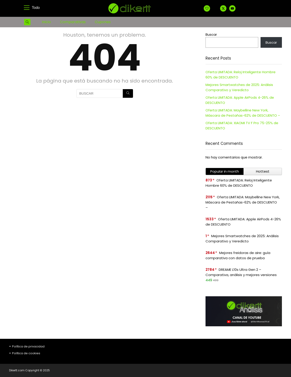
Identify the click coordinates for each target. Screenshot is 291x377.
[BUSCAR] (128, 93)
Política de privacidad (28, 346)
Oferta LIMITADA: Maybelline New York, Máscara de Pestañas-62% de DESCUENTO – (243, 202)
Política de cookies (26, 353)
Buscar (211, 34)
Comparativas (73, 22)
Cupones (103, 22)
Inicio (46, 22)
